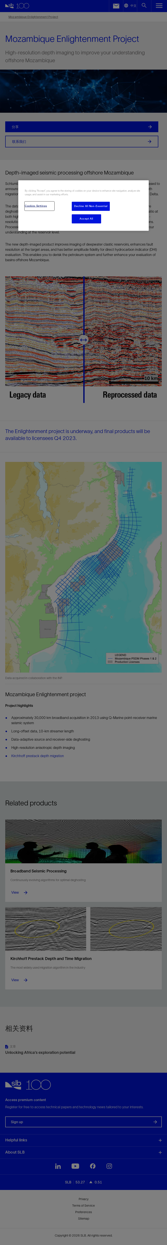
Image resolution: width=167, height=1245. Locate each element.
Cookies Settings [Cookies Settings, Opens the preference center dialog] (36, 205)
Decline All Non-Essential (90, 206)
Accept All (86, 218)
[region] (83, 205)
